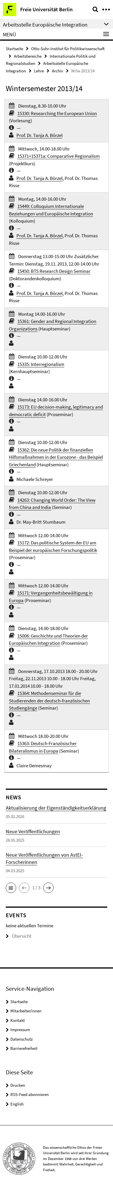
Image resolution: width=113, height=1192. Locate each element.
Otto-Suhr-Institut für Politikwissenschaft (68, 48)
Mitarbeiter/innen (26, 1011)
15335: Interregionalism (40, 364)
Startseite (14, 48)
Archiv (57, 71)
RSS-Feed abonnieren (29, 1094)
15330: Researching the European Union (57, 113)
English (17, 1104)
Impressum (20, 1029)
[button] (11, 888)
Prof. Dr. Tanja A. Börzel (39, 135)
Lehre (39, 71)
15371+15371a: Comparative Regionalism (58, 156)
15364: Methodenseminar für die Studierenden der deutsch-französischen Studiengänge (49, 700)
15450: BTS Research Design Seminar (54, 271)
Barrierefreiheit (23, 1048)
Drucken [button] (17, 1085)
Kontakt (17, 1020)
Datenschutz (21, 1039)
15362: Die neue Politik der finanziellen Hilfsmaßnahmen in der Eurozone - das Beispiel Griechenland (56, 457)
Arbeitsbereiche (28, 56)
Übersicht (18, 936)
